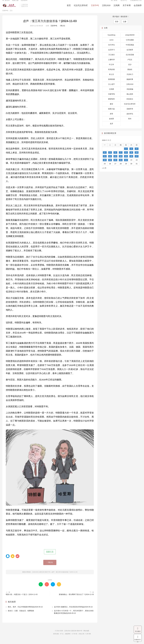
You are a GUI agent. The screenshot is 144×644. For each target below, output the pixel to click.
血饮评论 (130, 118)
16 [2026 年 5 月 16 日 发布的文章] (131, 161)
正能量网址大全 (136, 3)
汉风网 (116, 8)
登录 (116, 26)
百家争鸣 (95, 8)
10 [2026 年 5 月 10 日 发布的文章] (137, 157)
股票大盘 (111, 113)
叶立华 (111, 69)
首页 (69, 8)
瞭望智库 (111, 103)
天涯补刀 (130, 79)
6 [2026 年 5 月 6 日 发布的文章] (115, 157)
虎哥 (111, 118)
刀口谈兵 (111, 59)
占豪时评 (111, 64)
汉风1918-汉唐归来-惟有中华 (10, 8)
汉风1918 (106, 8)
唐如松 (129, 74)
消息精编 (130, 94)
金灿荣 (111, 123)
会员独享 (138, 8)
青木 (130, 123)
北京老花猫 (130, 59)
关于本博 (127, 8)
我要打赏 (50, 556)
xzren (111, 44)
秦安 (111, 108)
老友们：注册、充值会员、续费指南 (21, 615)
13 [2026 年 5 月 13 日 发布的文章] (115, 161)
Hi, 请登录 (6, 3)
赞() (62, 30)
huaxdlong (111, 39)
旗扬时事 (130, 84)
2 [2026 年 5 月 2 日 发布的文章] (131, 153)
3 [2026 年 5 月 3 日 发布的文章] (136, 153)
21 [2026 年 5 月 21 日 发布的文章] (121, 164)
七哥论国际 (130, 44)
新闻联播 (111, 84)
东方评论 (111, 49)
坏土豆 (111, 79)
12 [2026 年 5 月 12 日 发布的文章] (110, 161)
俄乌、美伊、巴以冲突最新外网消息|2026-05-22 (25, 611)
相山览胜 (130, 99)
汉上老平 (111, 89)
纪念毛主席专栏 (81, 8)
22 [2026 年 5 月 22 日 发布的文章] (126, 164)
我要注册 (15, 3)
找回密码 (24, 3)
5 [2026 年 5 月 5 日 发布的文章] (110, 157)
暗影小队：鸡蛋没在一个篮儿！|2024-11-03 (21, 599)
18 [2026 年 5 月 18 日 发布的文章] (105, 164)
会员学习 (111, 54)
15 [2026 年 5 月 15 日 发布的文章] (126, 161)
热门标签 (114, 3)
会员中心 (124, 3)
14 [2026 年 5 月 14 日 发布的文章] (121, 161)
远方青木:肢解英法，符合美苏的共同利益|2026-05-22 (73, 611)
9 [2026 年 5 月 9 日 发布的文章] (131, 157)
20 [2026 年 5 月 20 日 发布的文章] (115, 164)
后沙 (130, 69)
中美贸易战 (130, 49)
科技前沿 (130, 103)
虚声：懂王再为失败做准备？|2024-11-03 (50, 25)
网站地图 (86, 635)
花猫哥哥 (130, 113)
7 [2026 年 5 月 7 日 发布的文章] (120, 157)
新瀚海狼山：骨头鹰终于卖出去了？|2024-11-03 (76, 599)
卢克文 (129, 64)
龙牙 (111, 128)
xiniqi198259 (129, 39)
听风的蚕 (111, 74)
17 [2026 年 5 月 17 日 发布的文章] (137, 161)
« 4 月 (104, 173)
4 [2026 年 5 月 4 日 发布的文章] (104, 157)
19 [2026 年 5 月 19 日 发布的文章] (110, 164)
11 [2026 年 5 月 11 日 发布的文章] (105, 161)
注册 (124, 26)
